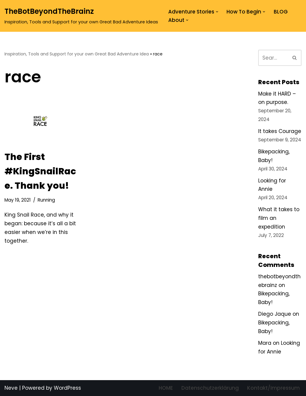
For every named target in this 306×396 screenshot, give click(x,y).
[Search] (273, 58)
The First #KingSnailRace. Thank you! (40, 171)
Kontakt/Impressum (273, 388)
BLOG (281, 11)
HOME (166, 388)
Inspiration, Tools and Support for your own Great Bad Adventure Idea (76, 54)
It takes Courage (279, 131)
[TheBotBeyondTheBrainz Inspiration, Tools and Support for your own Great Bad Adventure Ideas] (81, 15)
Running (46, 200)
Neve (11, 388)
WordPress (67, 388)
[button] (217, 11)
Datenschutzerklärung (210, 388)
